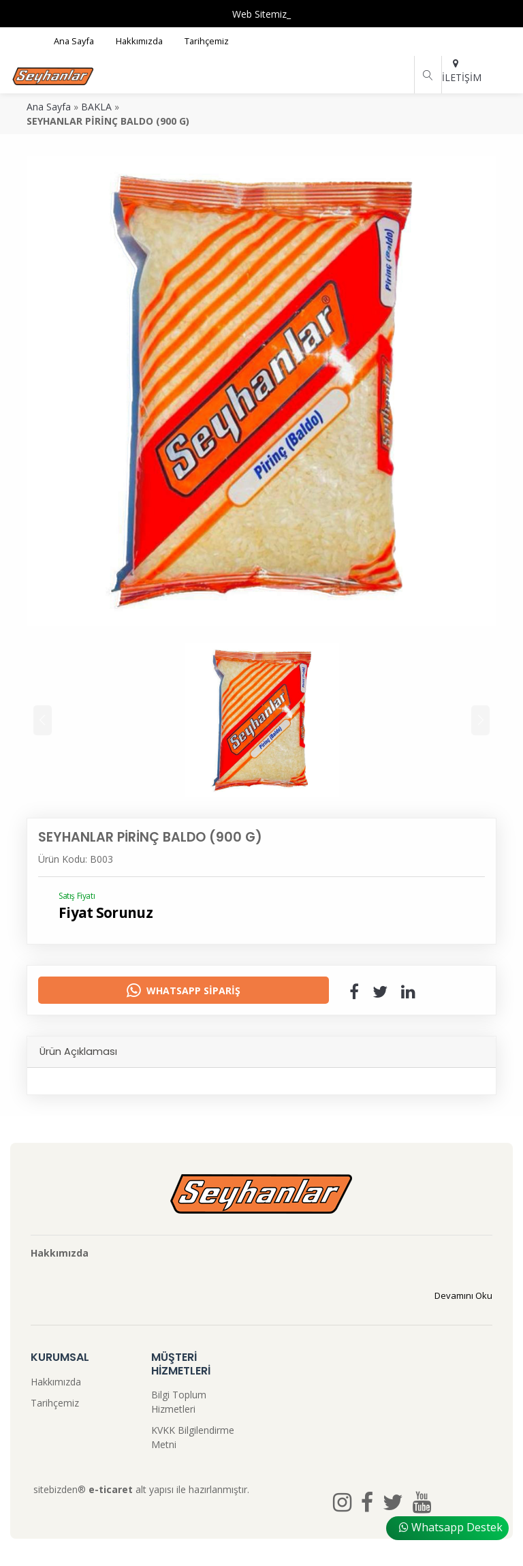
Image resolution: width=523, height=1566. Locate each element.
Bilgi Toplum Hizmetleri (178, 1401)
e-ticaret (111, 1489)
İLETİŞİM (455, 71)
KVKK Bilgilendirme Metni (192, 1437)
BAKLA (96, 106)
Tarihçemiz (55, 1402)
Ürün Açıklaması (78, 1051)
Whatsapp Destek (451, 1527)
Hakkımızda (56, 1381)
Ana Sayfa (49, 106)
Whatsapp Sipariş (183, 990)
